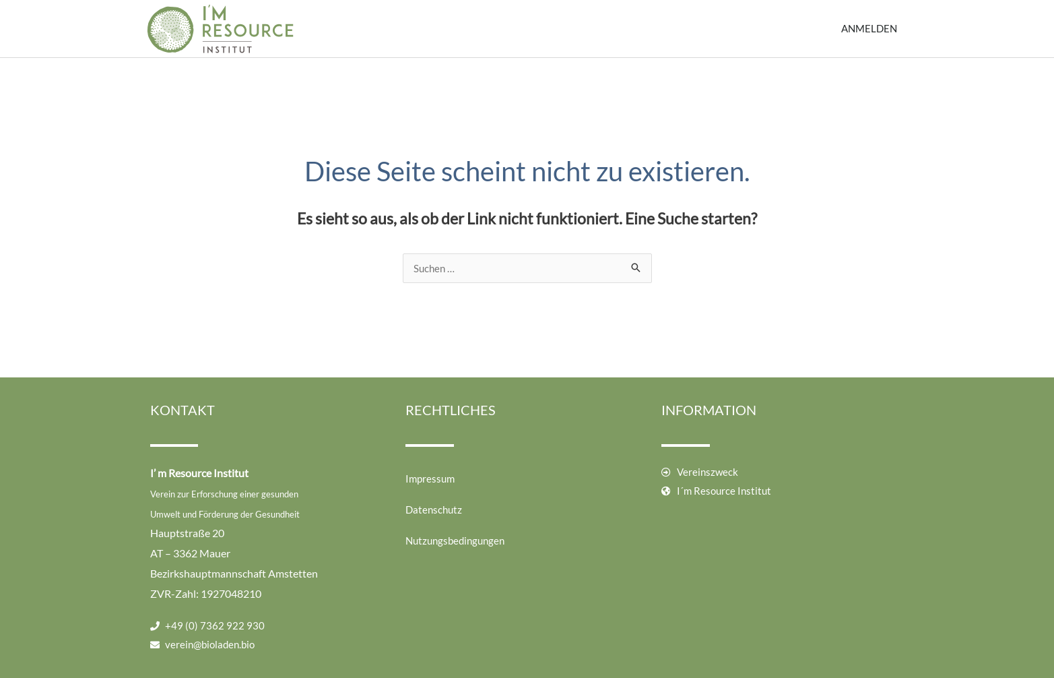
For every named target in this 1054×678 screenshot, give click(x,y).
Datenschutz (433, 509)
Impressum (430, 478)
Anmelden (869, 28)
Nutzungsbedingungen (454, 540)
